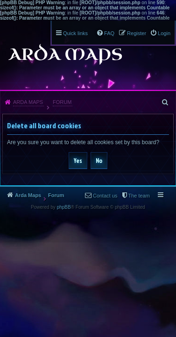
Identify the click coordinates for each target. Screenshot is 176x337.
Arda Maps (28, 102)
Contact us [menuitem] (105, 195)
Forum (62, 102)
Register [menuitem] (136, 33)
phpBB (64, 207)
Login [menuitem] (164, 33)
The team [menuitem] (139, 195)
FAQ (109, 33)
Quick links (75, 33)
